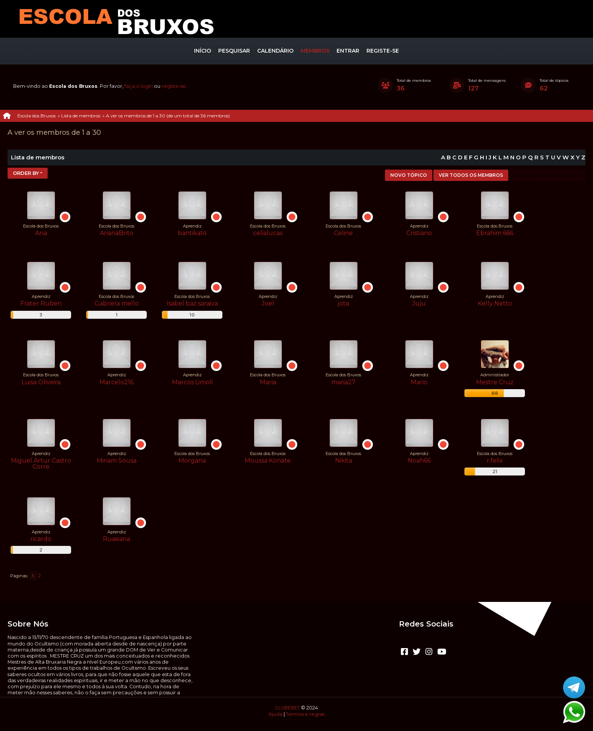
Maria (268, 382)
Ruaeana (116, 538)
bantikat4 (192, 233)
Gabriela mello (117, 303)
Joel (268, 303)
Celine (343, 233)
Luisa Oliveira (41, 382)
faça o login (138, 86)
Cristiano (419, 233)
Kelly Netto (495, 303)
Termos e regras (305, 714)
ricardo (40, 538)
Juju (419, 303)
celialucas (268, 233)
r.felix (495, 460)
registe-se (173, 86)
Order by (26, 173)
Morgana (192, 460)
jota (343, 303)
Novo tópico (408, 175)
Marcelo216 (116, 382)
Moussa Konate (268, 460)
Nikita (343, 460)
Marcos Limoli (192, 382)
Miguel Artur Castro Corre (41, 463)
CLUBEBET (287, 708)
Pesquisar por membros (547, 175)
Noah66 (419, 460)
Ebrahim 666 (494, 233)
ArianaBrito (117, 233)
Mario (419, 382)
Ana (41, 233)
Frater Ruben (41, 303)
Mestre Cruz (495, 382)
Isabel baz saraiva (192, 303)
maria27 (343, 382)
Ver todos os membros (471, 175)
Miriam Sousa (117, 460)
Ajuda (276, 714)
